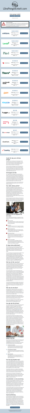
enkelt (18, 309)
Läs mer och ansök (24, 33)
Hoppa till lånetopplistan (15, 407)
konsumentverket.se (16, 26)
